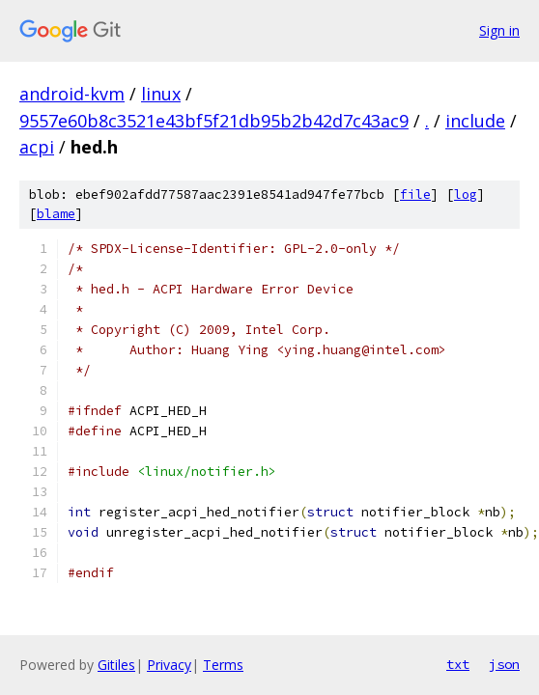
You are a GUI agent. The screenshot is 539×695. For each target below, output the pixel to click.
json (504, 664)
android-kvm (72, 93)
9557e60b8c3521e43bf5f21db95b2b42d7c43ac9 (214, 120)
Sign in (499, 30)
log (465, 194)
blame (56, 214)
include (475, 120)
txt (457, 664)
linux (161, 93)
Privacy (169, 664)
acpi (36, 146)
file (415, 194)
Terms (223, 664)
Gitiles (116, 664)
